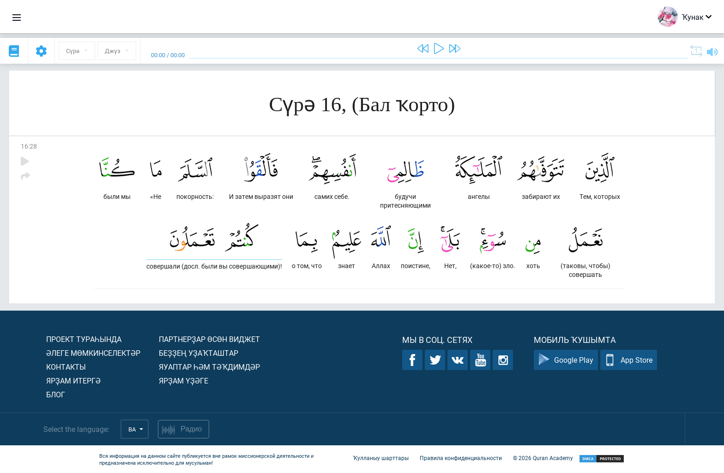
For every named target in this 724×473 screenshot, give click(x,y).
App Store (628, 360)
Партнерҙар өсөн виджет (209, 339)
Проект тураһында (83, 339)
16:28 (29, 146)
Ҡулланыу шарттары (381, 458)
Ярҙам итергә (73, 380)
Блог (55, 394)
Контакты (66, 366)
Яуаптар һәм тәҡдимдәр (209, 366)
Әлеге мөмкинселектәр (93, 353)
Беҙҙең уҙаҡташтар (198, 353)
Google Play (565, 360)
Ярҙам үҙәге (183, 380)
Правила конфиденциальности (461, 458)
